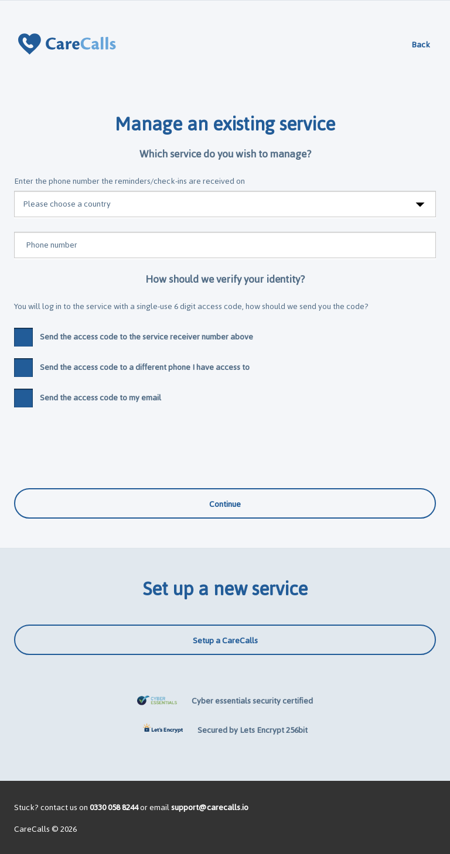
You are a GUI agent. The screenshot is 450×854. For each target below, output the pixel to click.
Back (420, 45)
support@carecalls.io (209, 807)
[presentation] (103, 442)
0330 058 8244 (114, 807)
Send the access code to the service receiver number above (133, 337)
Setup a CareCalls (225, 641)
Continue (225, 504)
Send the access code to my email (87, 398)
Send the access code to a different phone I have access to (132, 367)
